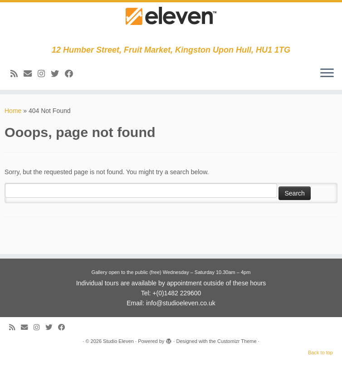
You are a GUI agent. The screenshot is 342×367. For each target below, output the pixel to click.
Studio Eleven (118, 341)
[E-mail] (31, 73)
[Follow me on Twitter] (58, 73)
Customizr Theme (237, 341)
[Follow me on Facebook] (72, 73)
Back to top (320, 352)
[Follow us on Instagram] (44, 73)
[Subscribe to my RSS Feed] (17, 73)
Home (13, 110)
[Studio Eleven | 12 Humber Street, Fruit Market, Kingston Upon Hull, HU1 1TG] (171, 24)
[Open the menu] (327, 73)
